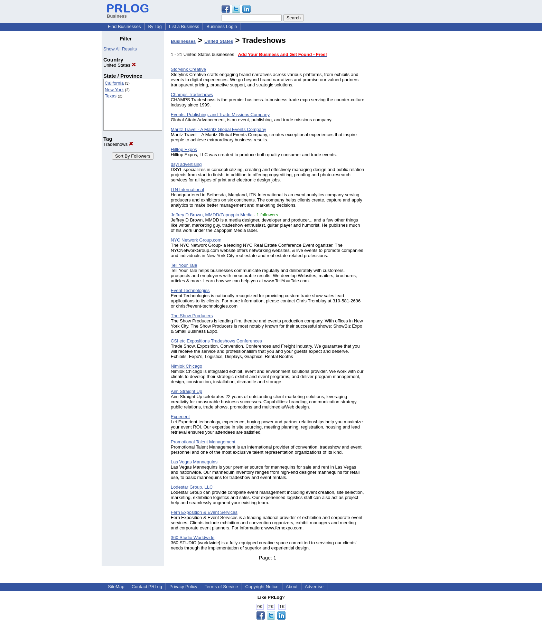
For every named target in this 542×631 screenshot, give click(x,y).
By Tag (155, 26)
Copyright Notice (262, 586)
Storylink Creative (188, 69)
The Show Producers (192, 315)
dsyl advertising (186, 164)
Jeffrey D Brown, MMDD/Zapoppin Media (212, 214)
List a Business (184, 26)
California (114, 83)
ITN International (187, 189)
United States (119, 65)
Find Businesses (124, 26)
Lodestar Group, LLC (192, 487)
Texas (110, 95)
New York (114, 89)
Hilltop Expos (184, 149)
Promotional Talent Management (203, 441)
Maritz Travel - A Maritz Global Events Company (218, 129)
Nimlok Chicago (186, 366)
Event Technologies (190, 290)
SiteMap (116, 586)
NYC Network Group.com (196, 240)
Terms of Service (221, 586)
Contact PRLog (147, 586)
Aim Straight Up (186, 391)
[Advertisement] (405, 139)
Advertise (314, 586)
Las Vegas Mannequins (194, 461)
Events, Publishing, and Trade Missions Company (220, 114)
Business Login (221, 26)
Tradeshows (118, 144)
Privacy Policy (183, 586)
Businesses (183, 41)
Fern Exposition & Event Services (204, 512)
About (292, 586)
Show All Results (120, 48)
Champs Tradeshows (192, 94)
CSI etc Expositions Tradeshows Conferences (216, 340)
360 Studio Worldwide (192, 537)
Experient (180, 416)
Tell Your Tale (184, 265)
